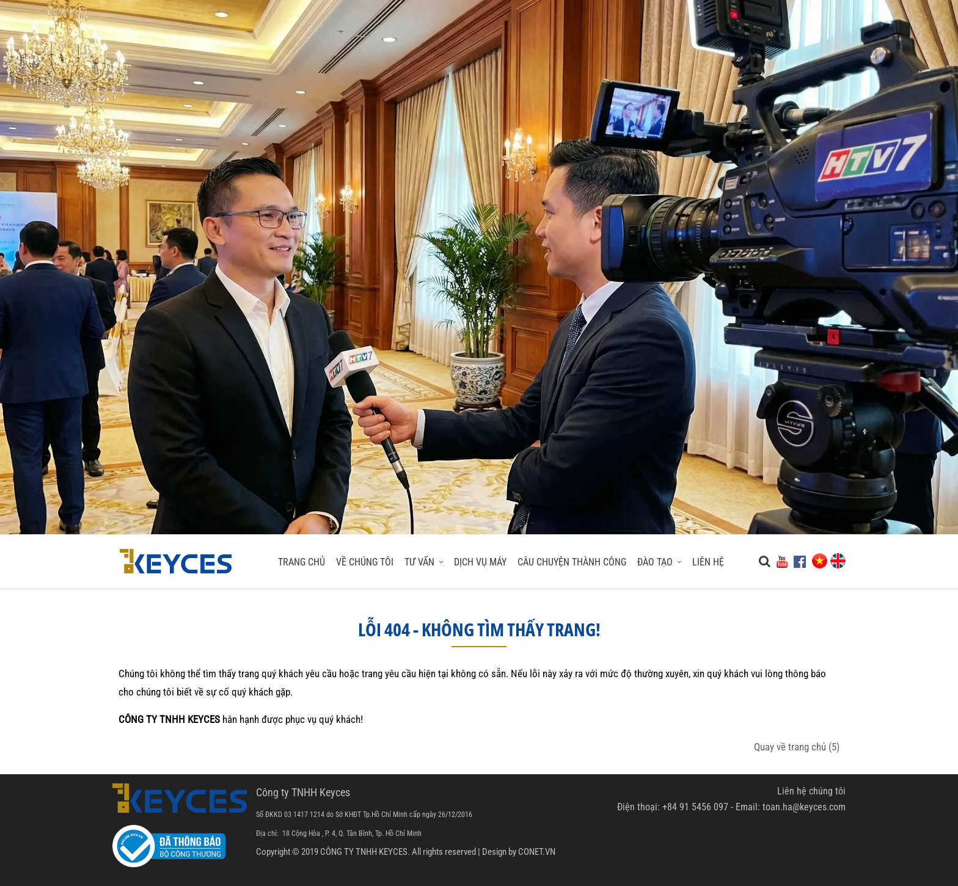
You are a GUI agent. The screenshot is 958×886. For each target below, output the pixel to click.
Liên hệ (708, 562)
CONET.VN (536, 851)
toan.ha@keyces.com (804, 807)
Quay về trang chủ (796, 747)
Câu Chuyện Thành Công (571, 562)
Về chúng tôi (364, 562)
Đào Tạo (659, 562)
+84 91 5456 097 (695, 807)
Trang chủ (301, 562)
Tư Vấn (423, 562)
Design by (499, 851)
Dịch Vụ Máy (480, 562)
